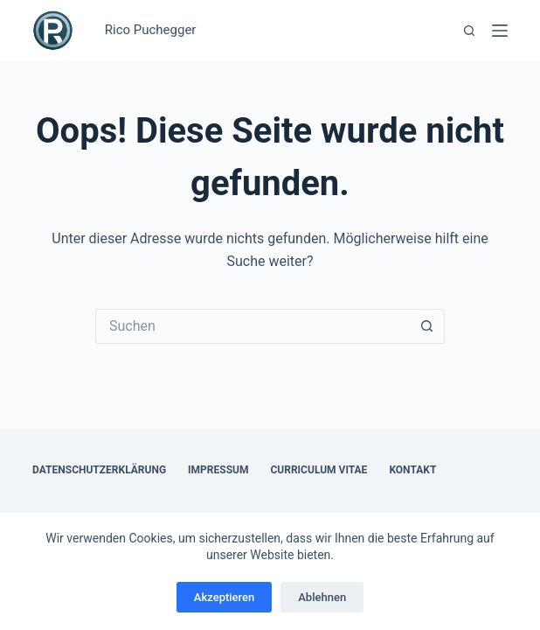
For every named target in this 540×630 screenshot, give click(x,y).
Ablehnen (322, 597)
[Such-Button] (427, 326)
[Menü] (500, 30)
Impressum (218, 470)
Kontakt (412, 470)
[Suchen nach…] (252, 326)
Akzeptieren (224, 597)
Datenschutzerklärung (99, 470)
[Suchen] (469, 30)
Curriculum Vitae (318, 470)
